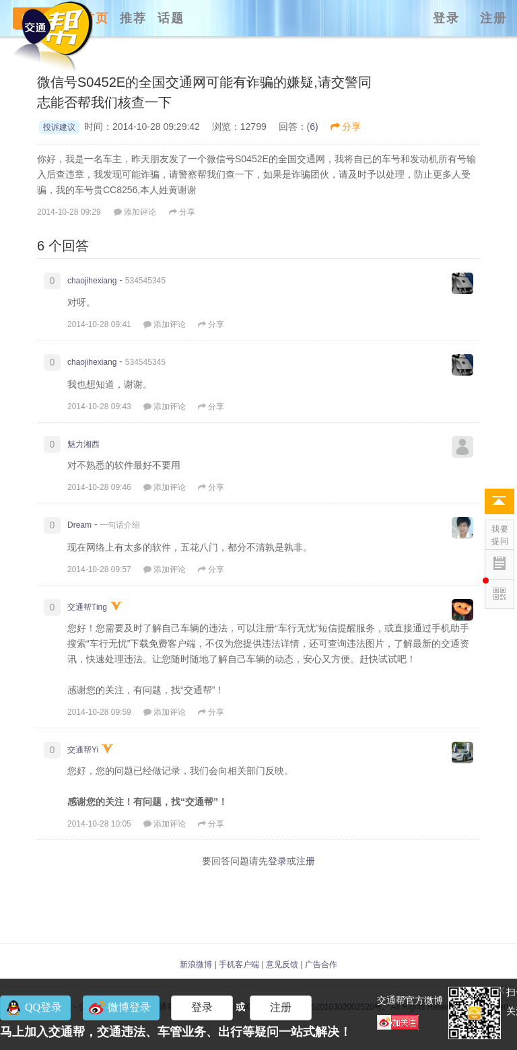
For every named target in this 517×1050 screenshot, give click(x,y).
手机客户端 (239, 964)
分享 (346, 126)
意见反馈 (282, 964)
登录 (446, 18)
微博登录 (129, 1007)
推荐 (133, 18)
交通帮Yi (82, 750)
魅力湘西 (83, 444)
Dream (79, 525)
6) (314, 126)
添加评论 (135, 212)
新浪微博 (196, 964)
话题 (171, 18)
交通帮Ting (87, 607)
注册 (493, 18)
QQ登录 (43, 1007)
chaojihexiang (91, 280)
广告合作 (321, 964)
